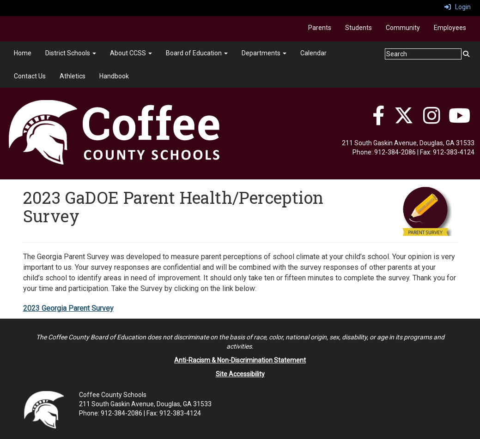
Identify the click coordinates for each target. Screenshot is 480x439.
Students (358, 27)
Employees (450, 27)
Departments (264, 53)
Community (403, 27)
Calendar (313, 53)
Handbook (114, 76)
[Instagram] (431, 120)
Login (457, 7)
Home (22, 53)
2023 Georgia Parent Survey (68, 308)
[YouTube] (459, 120)
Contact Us (30, 76)
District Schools (70, 53)
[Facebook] (378, 120)
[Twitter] (404, 120)
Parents (319, 27)
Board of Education (197, 53)
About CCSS (131, 53)
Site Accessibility (240, 374)
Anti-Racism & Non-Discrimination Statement (240, 360)
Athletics (72, 76)
